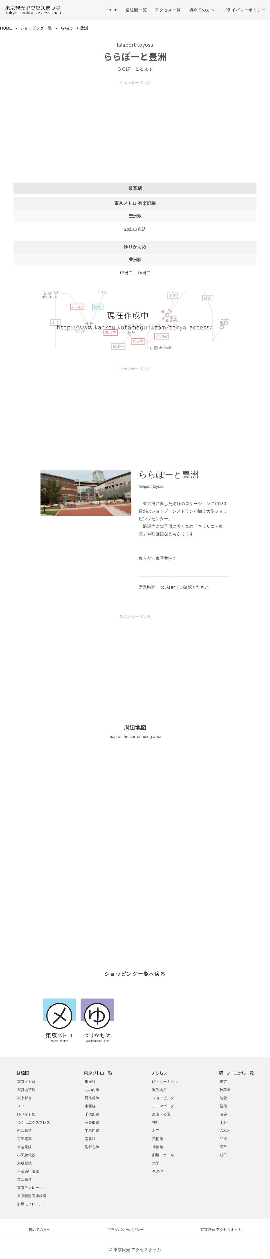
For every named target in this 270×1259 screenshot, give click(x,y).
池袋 (223, 1098)
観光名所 (159, 1090)
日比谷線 (92, 1098)
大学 (155, 1163)
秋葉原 (225, 1090)
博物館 (157, 1147)
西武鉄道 (24, 1130)
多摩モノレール (30, 1204)
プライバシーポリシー (244, 10)
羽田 (223, 1147)
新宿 (223, 1106)
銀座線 (90, 1082)
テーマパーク (163, 1106)
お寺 (155, 1130)
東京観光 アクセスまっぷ (221, 1229)
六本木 (225, 1130)
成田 (223, 1155)
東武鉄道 (24, 1179)
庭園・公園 (161, 1114)
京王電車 (24, 1139)
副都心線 (92, 1147)
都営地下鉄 (26, 1090)
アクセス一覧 (168, 10)
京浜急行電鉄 (28, 1171)
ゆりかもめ (26, 1114)
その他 (157, 1171)
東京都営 (24, 1098)
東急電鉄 (24, 1147)
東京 (223, 1082)
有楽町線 (92, 1122)
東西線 (90, 1106)
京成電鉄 (24, 1163)
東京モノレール (30, 1188)
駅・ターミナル (165, 1082)
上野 (223, 1122)
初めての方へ (202, 10)
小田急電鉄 (26, 1155)
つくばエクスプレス (33, 1122)
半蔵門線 (92, 1130)
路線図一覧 (136, 10)
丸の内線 (92, 1090)
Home (111, 10)
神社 (155, 1122)
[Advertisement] (135, 124)
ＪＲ (20, 1106)
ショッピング (163, 1098)
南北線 (90, 1139)
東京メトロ (26, 1082)
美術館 (157, 1139)
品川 (223, 1139)
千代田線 (92, 1114)
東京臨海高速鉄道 (31, 1196)
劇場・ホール (163, 1155)
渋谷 (223, 1114)
